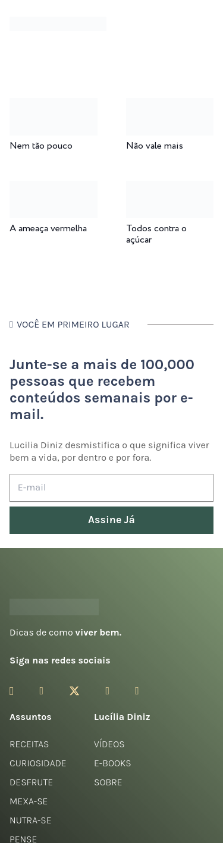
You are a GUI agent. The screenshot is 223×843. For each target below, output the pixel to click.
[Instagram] (12, 691)
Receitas (29, 744)
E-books (112, 763)
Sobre (108, 782)
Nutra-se (31, 820)
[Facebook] (41, 690)
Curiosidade (38, 763)
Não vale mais (154, 146)
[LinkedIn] (137, 690)
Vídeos (109, 744)
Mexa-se (29, 801)
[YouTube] (107, 690)
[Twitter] (74, 691)
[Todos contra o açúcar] (170, 188)
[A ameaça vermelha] (54, 188)
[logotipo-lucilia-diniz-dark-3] (58, 24)
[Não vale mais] (170, 106)
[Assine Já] (111, 520)
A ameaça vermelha (48, 228)
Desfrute (31, 782)
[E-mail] (111, 488)
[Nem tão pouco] (54, 106)
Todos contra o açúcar (156, 234)
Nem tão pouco (41, 146)
